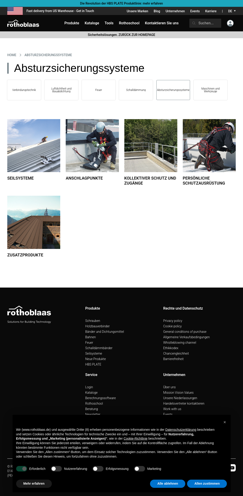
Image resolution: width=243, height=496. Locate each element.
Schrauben (92, 321)
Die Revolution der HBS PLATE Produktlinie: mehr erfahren (121, 3)
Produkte (71, 23)
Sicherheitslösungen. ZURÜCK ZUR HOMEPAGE (121, 35)
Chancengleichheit (176, 353)
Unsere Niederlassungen (180, 398)
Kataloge (91, 392)
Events (195, 11)
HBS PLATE (93, 364)
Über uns (169, 387)
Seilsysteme (93, 353)
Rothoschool (94, 403)
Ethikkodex (170, 348)
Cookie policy (172, 326)
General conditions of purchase (184, 331)
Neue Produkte (95, 359)
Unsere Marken (137, 11)
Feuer (89, 342)
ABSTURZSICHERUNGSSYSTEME (48, 55)
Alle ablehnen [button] (167, 483)
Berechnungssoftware (100, 398)
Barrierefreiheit (173, 359)
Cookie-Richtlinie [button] (136, 438)
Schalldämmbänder (99, 348)
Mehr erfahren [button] (34, 483)
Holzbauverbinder (97, 326)
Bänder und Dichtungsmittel (104, 331)
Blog (157, 11)
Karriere (211, 11)
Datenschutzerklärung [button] (180, 429)
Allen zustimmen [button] (207, 483)
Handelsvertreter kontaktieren (183, 403)
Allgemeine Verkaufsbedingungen (186, 337)
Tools (109, 23)
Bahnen (90, 337)
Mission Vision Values (178, 392)
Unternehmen (175, 11)
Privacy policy (172, 321)
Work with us (172, 409)
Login (89, 387)
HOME (11, 55)
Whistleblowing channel (179, 342)
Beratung (91, 409)
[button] (224, 422)
